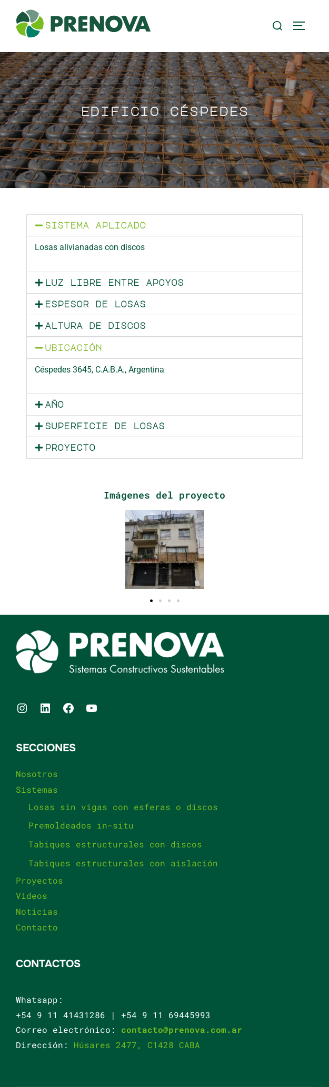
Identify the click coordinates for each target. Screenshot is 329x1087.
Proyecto (70, 447)
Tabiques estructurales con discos (115, 844)
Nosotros (37, 773)
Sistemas (37, 789)
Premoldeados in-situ (81, 825)
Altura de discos (95, 326)
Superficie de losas (105, 426)
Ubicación (73, 348)
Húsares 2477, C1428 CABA (137, 1044)
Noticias (37, 911)
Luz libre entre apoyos (114, 282)
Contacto (37, 927)
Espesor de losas (95, 304)
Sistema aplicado (95, 225)
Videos (31, 895)
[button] (164, 225)
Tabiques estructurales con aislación (123, 862)
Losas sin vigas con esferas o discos (123, 806)
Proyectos (39, 880)
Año (54, 404)
